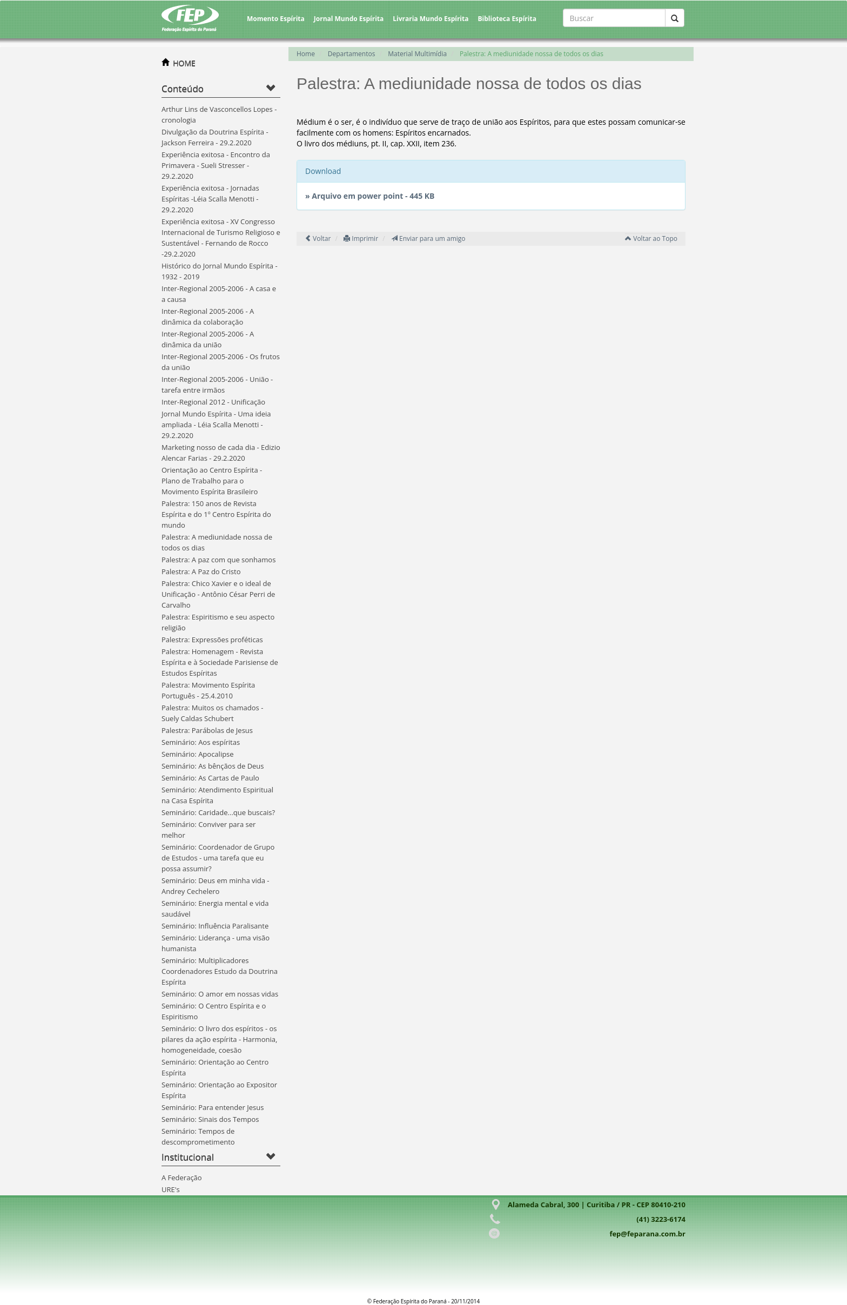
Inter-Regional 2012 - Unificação (213, 402)
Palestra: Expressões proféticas (212, 639)
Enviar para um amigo (428, 238)
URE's (171, 1189)
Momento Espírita (276, 18)
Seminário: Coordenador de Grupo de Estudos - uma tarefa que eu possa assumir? (218, 857)
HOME (184, 63)
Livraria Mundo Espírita (430, 18)
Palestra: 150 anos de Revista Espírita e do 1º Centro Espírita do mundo (216, 514)
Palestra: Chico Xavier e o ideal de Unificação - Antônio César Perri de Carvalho (218, 594)
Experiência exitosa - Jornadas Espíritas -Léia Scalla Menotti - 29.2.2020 (210, 198)
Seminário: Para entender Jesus (213, 1107)
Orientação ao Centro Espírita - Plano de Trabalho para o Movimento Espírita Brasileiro (212, 480)
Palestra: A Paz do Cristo (201, 571)
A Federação (182, 1177)
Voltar (318, 238)
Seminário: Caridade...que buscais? (218, 812)
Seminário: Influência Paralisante (215, 926)
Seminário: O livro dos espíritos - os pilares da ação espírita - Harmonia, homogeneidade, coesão (219, 1039)
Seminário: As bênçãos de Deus (213, 766)
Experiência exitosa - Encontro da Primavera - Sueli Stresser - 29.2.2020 (216, 165)
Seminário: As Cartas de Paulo (210, 778)
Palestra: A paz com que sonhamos (218, 559)
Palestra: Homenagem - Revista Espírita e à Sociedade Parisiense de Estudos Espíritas (220, 662)
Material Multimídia (417, 53)
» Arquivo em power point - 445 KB (370, 196)
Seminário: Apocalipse (198, 754)
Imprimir (361, 238)
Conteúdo (183, 88)
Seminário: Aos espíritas (201, 742)
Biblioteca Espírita (507, 18)
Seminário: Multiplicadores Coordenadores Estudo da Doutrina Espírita (220, 971)
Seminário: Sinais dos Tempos (210, 1119)
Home (306, 53)
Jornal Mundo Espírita (349, 18)
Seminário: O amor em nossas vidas (220, 994)
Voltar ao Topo (651, 238)
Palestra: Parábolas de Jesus (207, 730)
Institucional (188, 1157)
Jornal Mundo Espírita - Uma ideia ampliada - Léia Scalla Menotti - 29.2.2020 (216, 424)
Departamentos (351, 53)
